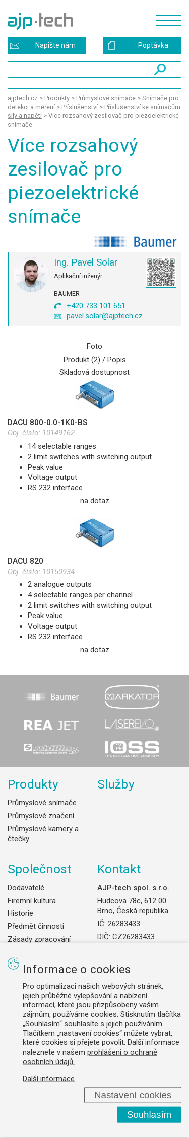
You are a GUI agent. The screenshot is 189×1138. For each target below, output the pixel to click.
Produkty (33, 784)
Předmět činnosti (36, 926)
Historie (20, 913)
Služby (116, 784)
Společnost (39, 869)
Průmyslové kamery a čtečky (43, 834)
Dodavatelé (26, 887)
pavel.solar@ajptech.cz (105, 315)
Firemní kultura (32, 900)
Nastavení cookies (132, 1094)
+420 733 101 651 (96, 305)
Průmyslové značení (41, 815)
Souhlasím (149, 1114)
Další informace (49, 1078)
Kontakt (119, 869)
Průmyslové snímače (42, 802)
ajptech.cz (23, 98)
